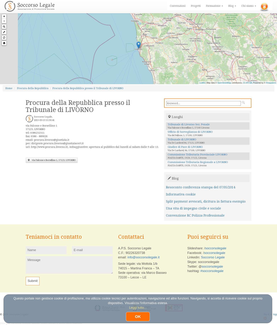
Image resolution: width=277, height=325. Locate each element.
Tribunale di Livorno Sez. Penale (189, 124)
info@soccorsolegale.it (144, 257)
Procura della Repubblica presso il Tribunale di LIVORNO (87, 88)
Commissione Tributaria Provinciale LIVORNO (197, 154)
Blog (232, 5)
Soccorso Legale (213, 257)
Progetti (196, 5)
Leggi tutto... (138, 307)
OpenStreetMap (224, 83)
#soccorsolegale (212, 271)
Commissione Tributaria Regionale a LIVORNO (198, 162)
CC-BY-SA (247, 83)
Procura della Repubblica (33, 88)
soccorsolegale (215, 248)
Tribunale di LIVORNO (182, 139)
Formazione (214, 5)
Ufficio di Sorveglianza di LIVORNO (190, 131)
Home (8, 88)
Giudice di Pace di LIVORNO (185, 147)
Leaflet (202, 83)
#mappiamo (271, 83)
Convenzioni (178, 5)
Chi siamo (248, 5)
